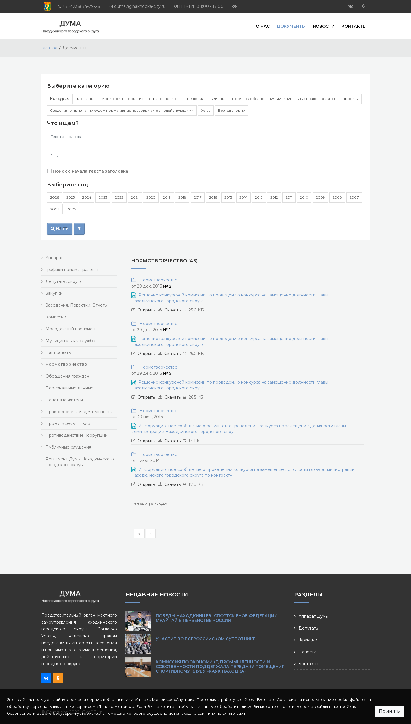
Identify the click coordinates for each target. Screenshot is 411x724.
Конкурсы (60, 98)
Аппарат (54, 257)
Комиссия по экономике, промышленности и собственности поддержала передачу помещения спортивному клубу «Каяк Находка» (220, 666)
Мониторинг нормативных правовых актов (140, 98)
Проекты (350, 98)
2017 (198, 197)
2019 (167, 197)
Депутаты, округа (64, 281)
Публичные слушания (68, 447)
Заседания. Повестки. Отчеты (77, 305)
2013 (259, 197)
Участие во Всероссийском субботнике (206, 638)
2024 (86, 197)
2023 (103, 197)
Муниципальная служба (70, 340)
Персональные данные (69, 388)
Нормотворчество (157, 280)
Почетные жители (64, 399)
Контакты (354, 26)
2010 (304, 197)
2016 (213, 197)
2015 (228, 197)
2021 (135, 197)
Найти (60, 228)
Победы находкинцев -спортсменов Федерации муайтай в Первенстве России (216, 618)
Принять (389, 711)
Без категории (231, 110)
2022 (119, 197)
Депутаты (309, 628)
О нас (263, 26)
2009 (320, 197)
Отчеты (218, 98)
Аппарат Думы (314, 616)
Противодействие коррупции (77, 435)
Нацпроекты (59, 352)
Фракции (308, 640)
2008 (337, 197)
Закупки (54, 293)
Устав (206, 110)
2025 (70, 197)
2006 (54, 209)
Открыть (146, 310)
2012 (274, 197)
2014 (243, 197)
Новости (324, 26)
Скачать (172, 310)
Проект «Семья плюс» (68, 423)
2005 (71, 209)
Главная (49, 48)
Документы (291, 26)
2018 (182, 197)
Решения (195, 98)
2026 (54, 197)
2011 (289, 197)
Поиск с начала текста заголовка (90, 171)
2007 (354, 197)
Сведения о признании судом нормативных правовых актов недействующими (122, 110)
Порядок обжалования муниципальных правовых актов (283, 98)
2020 (150, 197)
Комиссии (56, 317)
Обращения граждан (67, 376)
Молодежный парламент (71, 328)
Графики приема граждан (72, 269)
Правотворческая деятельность (79, 411)
